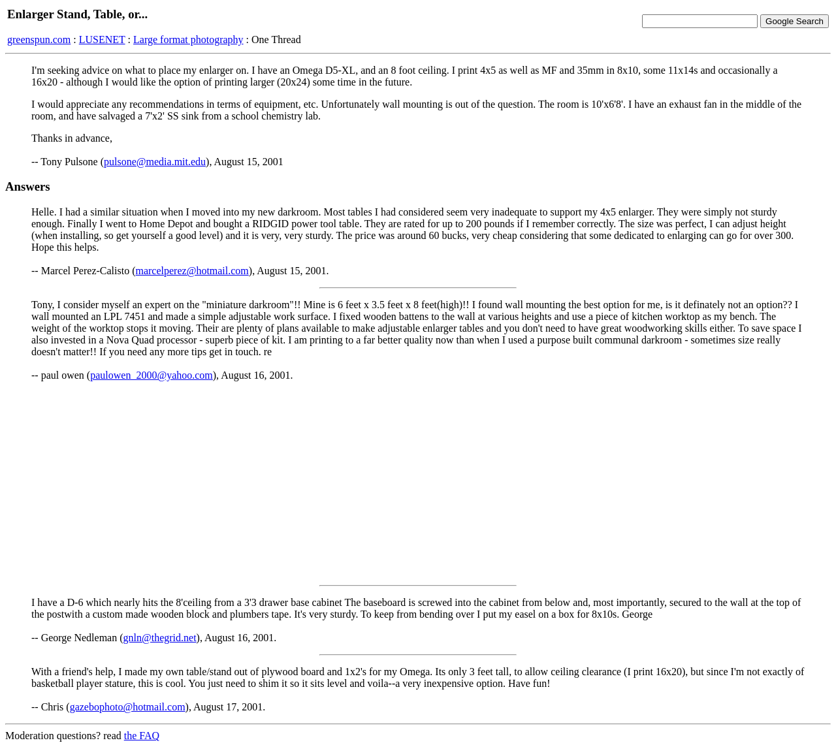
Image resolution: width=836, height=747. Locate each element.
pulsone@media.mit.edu (155, 161)
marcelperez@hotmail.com (191, 270)
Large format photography (188, 39)
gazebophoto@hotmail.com (127, 706)
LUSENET (102, 39)
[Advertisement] (418, 483)
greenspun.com (39, 39)
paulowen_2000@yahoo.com (151, 375)
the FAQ (141, 735)
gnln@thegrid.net (160, 637)
